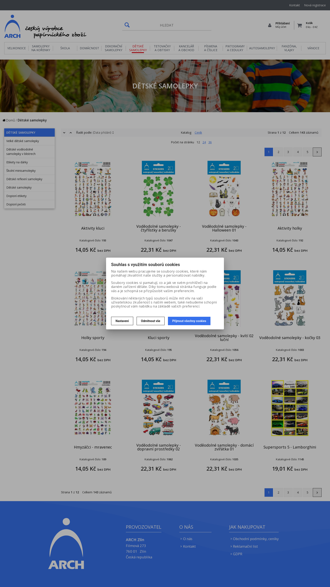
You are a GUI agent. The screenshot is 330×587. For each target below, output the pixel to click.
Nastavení (122, 321)
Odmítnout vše (150, 321)
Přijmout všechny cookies (189, 321)
